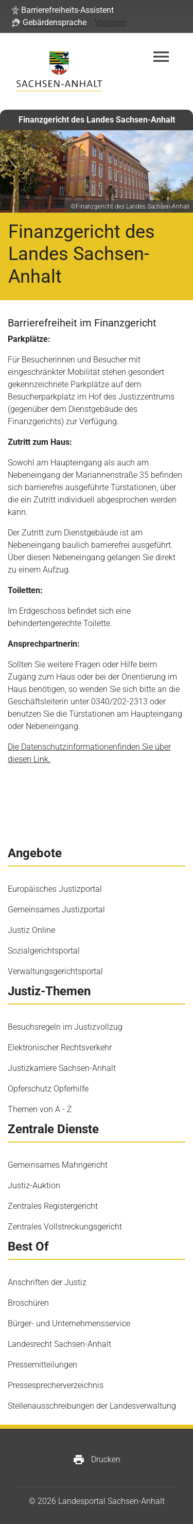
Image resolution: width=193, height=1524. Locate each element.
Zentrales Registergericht (53, 1206)
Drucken (96, 1459)
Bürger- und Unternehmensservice (69, 1323)
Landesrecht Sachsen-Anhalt (59, 1344)
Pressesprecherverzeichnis (55, 1385)
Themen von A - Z (40, 1109)
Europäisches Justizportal (55, 889)
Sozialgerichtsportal (44, 951)
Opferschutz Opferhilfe (48, 1089)
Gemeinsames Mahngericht (58, 1165)
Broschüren (28, 1303)
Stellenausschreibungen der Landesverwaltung (92, 1406)
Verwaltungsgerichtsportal (55, 971)
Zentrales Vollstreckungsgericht (65, 1227)
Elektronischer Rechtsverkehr (60, 1047)
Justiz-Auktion (34, 1185)
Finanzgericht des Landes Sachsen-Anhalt (97, 120)
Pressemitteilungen (42, 1365)
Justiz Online (31, 930)
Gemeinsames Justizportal (56, 909)
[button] (63, 10)
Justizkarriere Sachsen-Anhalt (62, 1068)
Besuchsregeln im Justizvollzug (65, 1027)
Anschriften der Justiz (47, 1282)
